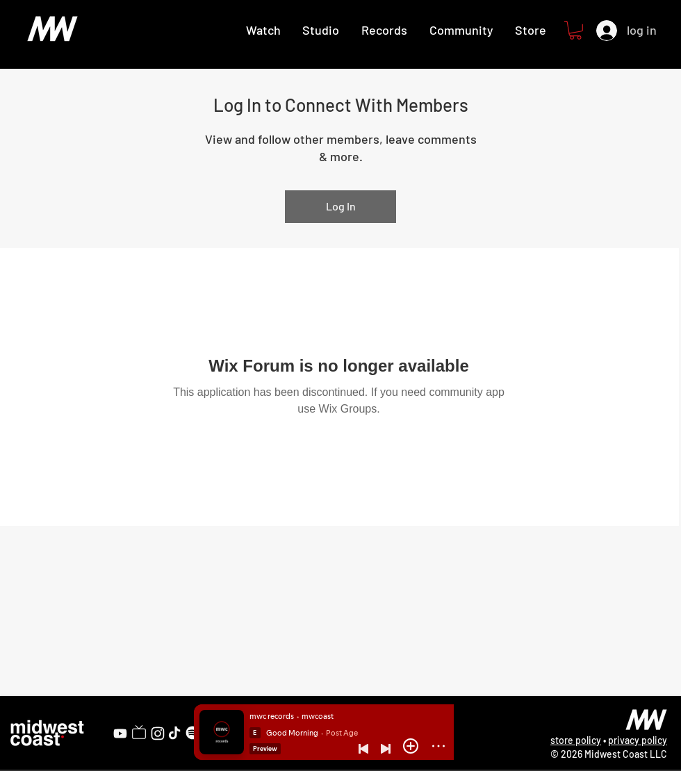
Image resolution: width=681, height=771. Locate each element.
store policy (575, 740)
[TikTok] (174, 733)
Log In (341, 206)
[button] (575, 30)
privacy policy (637, 740)
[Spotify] (192, 733)
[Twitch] (139, 732)
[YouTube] (120, 733)
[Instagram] (158, 733)
